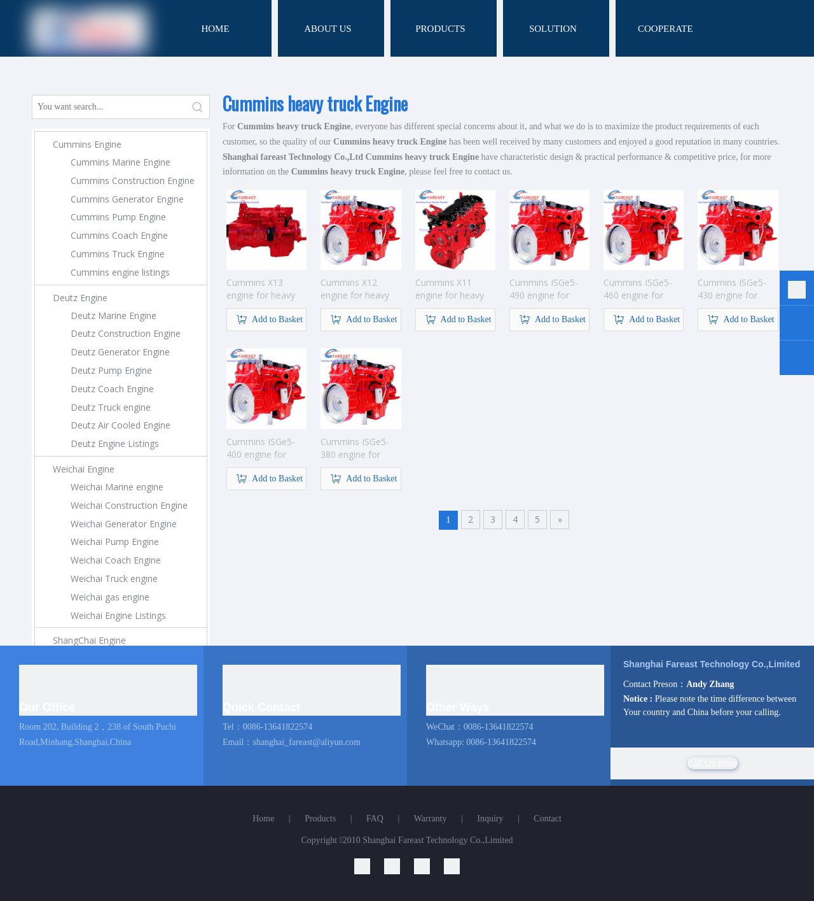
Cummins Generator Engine (127, 199)
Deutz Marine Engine (113, 315)
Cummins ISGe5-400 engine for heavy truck (260, 448)
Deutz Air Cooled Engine (120, 425)
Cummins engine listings (120, 272)
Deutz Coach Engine (112, 389)
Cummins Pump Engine (118, 217)
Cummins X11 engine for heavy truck (449, 289)
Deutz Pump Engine (111, 370)
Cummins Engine (87, 144)
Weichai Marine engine (117, 487)
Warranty (430, 818)
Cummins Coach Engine (119, 235)
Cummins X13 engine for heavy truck (260, 289)
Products (320, 818)
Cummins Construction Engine (133, 180)
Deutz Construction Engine (126, 333)
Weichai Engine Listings (118, 615)
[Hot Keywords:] (197, 107)
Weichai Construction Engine (129, 505)
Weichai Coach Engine (116, 560)
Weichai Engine (83, 469)
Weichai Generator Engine (124, 524)
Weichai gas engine (110, 597)
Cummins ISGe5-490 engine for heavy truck (543, 289)
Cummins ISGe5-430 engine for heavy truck (732, 289)
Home (263, 818)
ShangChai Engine (89, 640)
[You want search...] (109, 107)
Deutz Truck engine (111, 407)
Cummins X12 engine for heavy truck (355, 289)
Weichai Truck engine (114, 578)
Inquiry (490, 818)
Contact (548, 818)
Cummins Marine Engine (120, 162)
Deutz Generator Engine (120, 352)
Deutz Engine (80, 298)
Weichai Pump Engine (115, 542)
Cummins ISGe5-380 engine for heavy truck (355, 448)
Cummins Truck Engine (118, 254)
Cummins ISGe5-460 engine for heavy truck (638, 289)
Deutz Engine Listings (115, 443)
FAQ (374, 818)
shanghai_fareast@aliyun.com (306, 742)
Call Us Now (712, 763)
